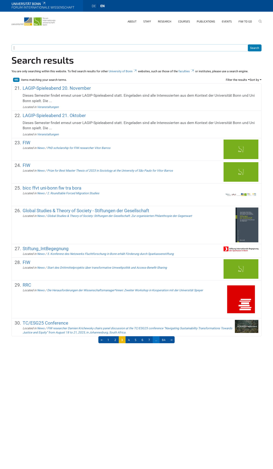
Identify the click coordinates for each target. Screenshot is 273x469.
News (41, 148)
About (132, 21)
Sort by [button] (254, 80)
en (102, 6)
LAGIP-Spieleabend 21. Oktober (54, 115)
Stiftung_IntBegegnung (46, 248)
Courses (184, 21)
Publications (206, 21)
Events (227, 21)
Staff (147, 21)
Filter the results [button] (236, 80)
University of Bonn (123, 71)
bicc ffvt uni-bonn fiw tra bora (52, 188)
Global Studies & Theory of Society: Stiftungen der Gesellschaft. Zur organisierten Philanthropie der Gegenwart (119, 216)
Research (164, 21)
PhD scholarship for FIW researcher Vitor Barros (78, 148)
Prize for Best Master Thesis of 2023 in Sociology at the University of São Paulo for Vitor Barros (110, 170)
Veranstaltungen (48, 107)
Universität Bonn (28, 4)
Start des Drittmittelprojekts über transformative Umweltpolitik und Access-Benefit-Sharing (107, 267)
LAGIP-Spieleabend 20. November (57, 88)
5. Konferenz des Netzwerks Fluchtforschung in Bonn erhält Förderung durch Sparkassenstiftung (110, 254)
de (94, 6)
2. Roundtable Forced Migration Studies (73, 193)
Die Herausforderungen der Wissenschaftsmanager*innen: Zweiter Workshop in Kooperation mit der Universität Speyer (125, 290)
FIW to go (245, 21)
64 (163, 339)
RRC (27, 285)
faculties (186, 71)
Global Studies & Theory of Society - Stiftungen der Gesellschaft (86, 210)
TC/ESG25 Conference (45, 323)
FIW (26, 142)
